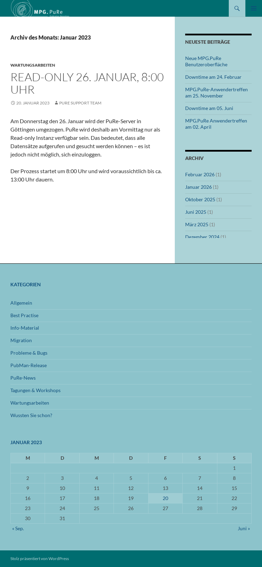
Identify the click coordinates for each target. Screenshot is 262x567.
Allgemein (21, 303)
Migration (21, 340)
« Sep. (18, 528)
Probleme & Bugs (28, 353)
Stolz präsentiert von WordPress (39, 558)
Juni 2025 (195, 212)
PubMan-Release (28, 365)
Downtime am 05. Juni (209, 108)
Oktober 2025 (200, 199)
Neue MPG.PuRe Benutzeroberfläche (206, 61)
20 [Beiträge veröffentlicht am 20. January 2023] (165, 498)
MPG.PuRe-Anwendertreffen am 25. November (216, 92)
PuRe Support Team (80, 102)
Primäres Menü (253, 8)
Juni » (244, 528)
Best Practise (24, 315)
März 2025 (196, 224)
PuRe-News (23, 378)
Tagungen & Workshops (35, 390)
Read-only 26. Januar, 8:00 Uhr (87, 83)
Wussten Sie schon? (31, 415)
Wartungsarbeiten (32, 65)
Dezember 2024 (202, 237)
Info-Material (24, 328)
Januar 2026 (198, 187)
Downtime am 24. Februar (213, 77)
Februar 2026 (200, 174)
